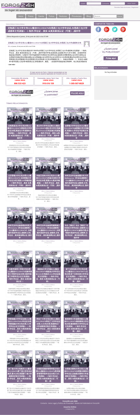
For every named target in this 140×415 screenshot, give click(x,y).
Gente (40, 16)
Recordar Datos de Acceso (122, 7)
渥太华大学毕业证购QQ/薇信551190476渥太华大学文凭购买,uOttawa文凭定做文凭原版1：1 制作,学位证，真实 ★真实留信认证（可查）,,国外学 (48, 131)
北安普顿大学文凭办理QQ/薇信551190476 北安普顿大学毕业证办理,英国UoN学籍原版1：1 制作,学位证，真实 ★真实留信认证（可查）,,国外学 (20, 181)
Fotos (51, 16)
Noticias (63, 16)
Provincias (78, 16)
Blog (92, 16)
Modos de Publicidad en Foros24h (87, 403)
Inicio (17, 16)
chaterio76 (70, 409)
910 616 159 (48, 83)
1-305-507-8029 (76, 83)
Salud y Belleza (10, 24)
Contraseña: (105, 3)
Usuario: (83, 3)
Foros (28, 16)
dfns (9, 46)
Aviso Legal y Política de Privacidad (61, 403)
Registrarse (134, 7)
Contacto (44, 403)
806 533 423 (20, 83)
